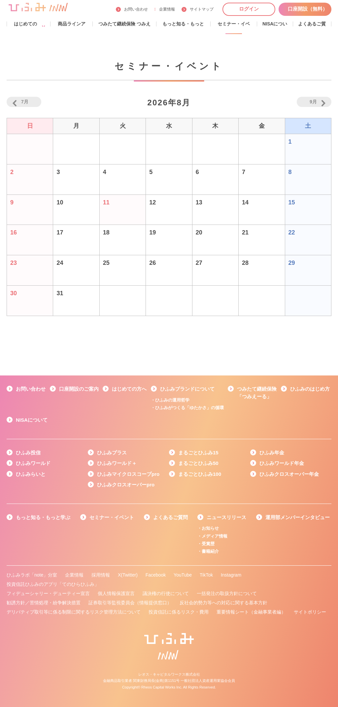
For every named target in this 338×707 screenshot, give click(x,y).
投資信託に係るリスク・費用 (179, 612)
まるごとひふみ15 (198, 452)
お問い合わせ (136, 9)
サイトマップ (202, 9)
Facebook (156, 575)
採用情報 (100, 575)
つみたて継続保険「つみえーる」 (257, 392)
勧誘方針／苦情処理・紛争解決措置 (44, 602)
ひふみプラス (112, 452)
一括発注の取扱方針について (227, 593)
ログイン (249, 9)
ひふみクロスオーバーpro (125, 484)
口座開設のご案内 (79, 389)
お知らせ (210, 528)
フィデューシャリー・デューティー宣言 (48, 593)
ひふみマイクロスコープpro (128, 474)
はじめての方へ (129, 389)
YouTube (183, 575)
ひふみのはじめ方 (310, 389)
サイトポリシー (310, 612)
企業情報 (164, 9)
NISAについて (32, 420)
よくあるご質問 (170, 517)
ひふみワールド (33, 463)
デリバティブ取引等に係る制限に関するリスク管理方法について (74, 612)
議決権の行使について (166, 593)
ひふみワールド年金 (281, 463)
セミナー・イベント (111, 517)
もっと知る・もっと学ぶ (43, 517)
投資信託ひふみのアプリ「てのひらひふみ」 (53, 584)
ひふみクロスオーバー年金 (289, 474)
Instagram (231, 575)
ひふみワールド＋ (117, 463)
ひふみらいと (31, 474)
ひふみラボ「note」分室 (32, 575)
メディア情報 (214, 536)
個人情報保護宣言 (116, 593)
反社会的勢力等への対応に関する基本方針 (223, 602)
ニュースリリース (226, 517)
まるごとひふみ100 (199, 474)
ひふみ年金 (271, 452)
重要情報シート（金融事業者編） (251, 612)
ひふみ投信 (28, 452)
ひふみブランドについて (187, 389)
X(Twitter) (128, 575)
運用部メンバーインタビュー (297, 517)
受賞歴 (208, 543)
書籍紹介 (210, 551)
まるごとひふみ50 (198, 463)
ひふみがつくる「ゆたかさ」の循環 (189, 407)
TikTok (206, 575)
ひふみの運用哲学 (172, 400)
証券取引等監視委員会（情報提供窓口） (130, 602)
